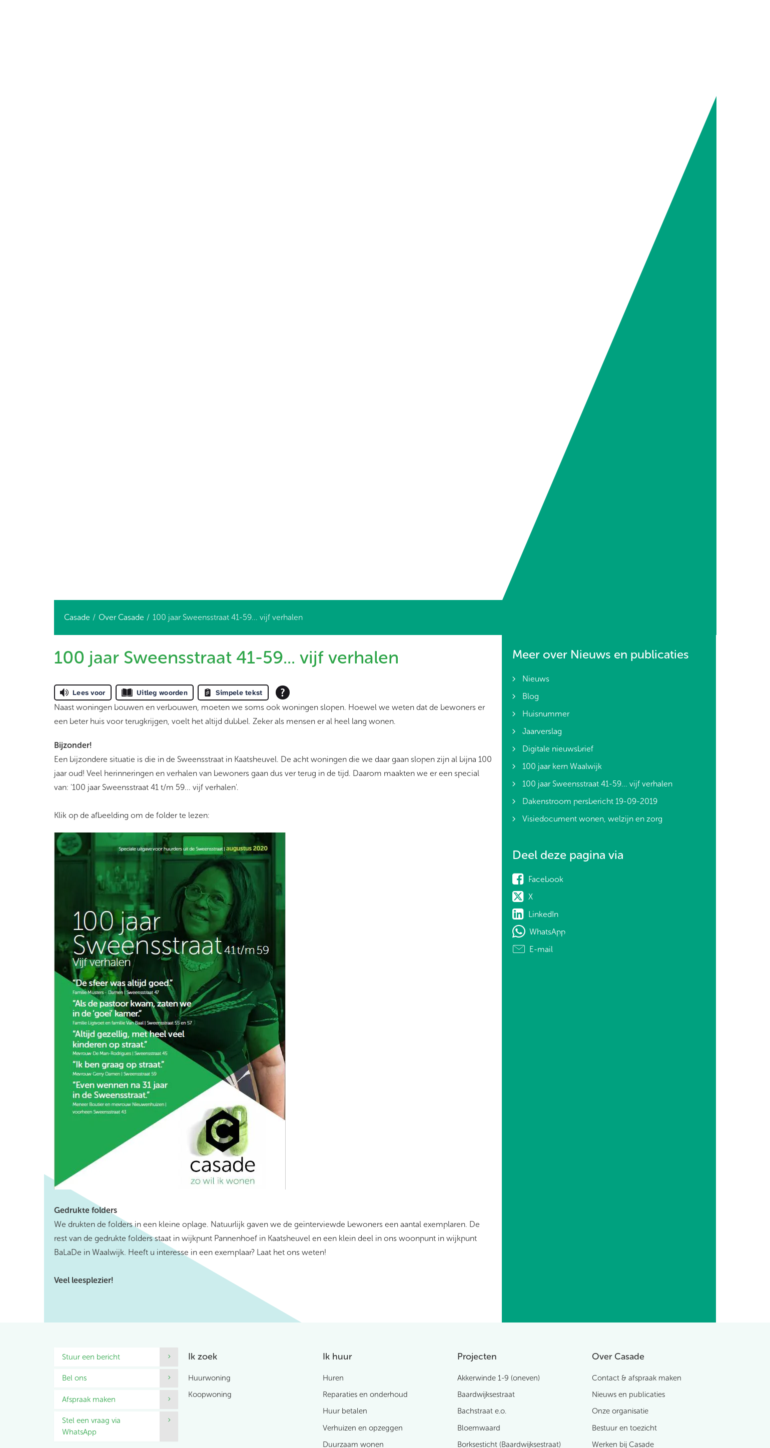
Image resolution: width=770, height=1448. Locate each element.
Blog (530, 696)
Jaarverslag (542, 731)
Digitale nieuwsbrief (557, 749)
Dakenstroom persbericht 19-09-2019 (589, 801)
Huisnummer (545, 713)
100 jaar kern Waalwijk (562, 766)
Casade (77, 617)
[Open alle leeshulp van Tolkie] (283, 693)
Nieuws (535, 679)
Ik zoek (202, 1356)
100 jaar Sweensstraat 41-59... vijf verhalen (597, 783)
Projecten (477, 1356)
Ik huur (337, 1356)
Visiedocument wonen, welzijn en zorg (592, 819)
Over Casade (121, 617)
